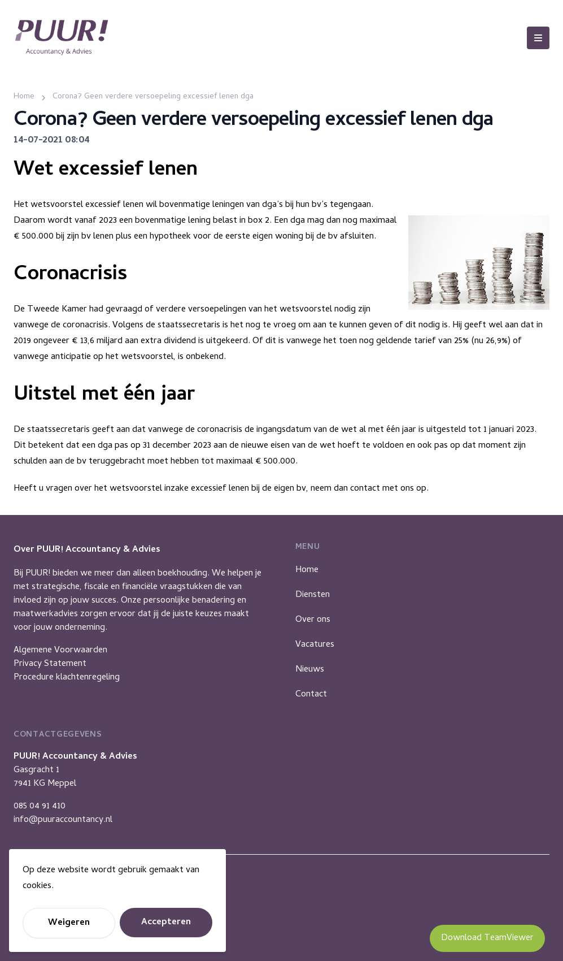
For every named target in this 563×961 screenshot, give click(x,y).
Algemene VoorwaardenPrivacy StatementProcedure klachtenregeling (67, 664)
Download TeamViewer (487, 938)
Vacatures (314, 645)
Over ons (312, 620)
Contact (311, 694)
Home (306, 570)
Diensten (312, 595)
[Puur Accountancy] (62, 38)
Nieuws (309, 670)
